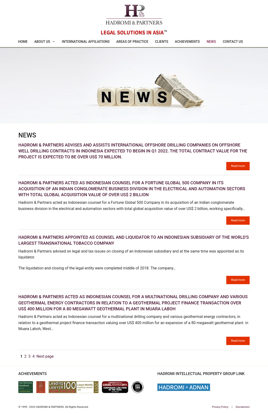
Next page (45, 356)
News (211, 42)
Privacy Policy (220, 407)
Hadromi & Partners (134, 20)
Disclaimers (243, 407)
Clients (161, 42)
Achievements (187, 42)
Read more (238, 166)
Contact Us (233, 42)
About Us (42, 42)
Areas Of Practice (132, 42)
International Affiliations (85, 42)
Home (23, 42)
